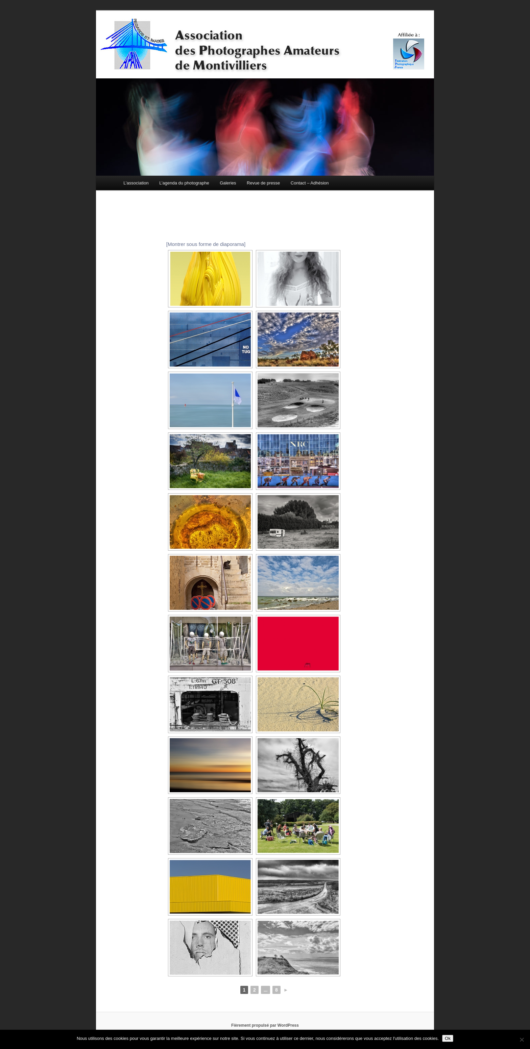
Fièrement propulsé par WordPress (265, 1025)
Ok (448, 1038)
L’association (135, 182)
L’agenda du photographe (184, 182)
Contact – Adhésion (310, 182)
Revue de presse (263, 182)
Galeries (228, 182)
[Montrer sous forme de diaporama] (205, 244)
